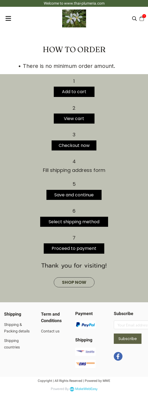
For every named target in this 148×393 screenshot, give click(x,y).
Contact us (50, 331)
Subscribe (127, 338)
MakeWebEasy (86, 389)
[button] (134, 18)
